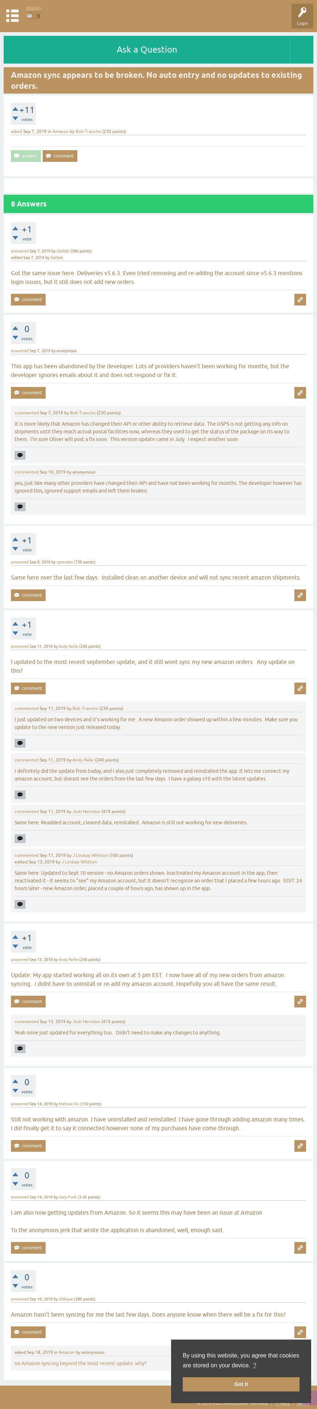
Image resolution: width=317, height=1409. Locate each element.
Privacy (282, 1403)
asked (16, 131)
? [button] (254, 1365)
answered (19, 251)
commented (27, 412)
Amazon (61, 131)
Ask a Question (147, 49)
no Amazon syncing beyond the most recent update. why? (81, 1363)
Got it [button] (241, 1384)
